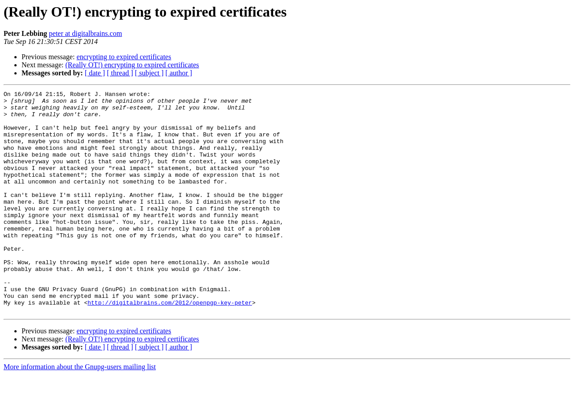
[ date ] (95, 73)
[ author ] (178, 73)
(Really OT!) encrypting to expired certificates (132, 65)
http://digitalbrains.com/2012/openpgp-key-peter (169, 345)
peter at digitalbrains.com (85, 33)
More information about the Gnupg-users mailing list (80, 411)
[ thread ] (120, 73)
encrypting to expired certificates (124, 57)
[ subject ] (149, 73)
